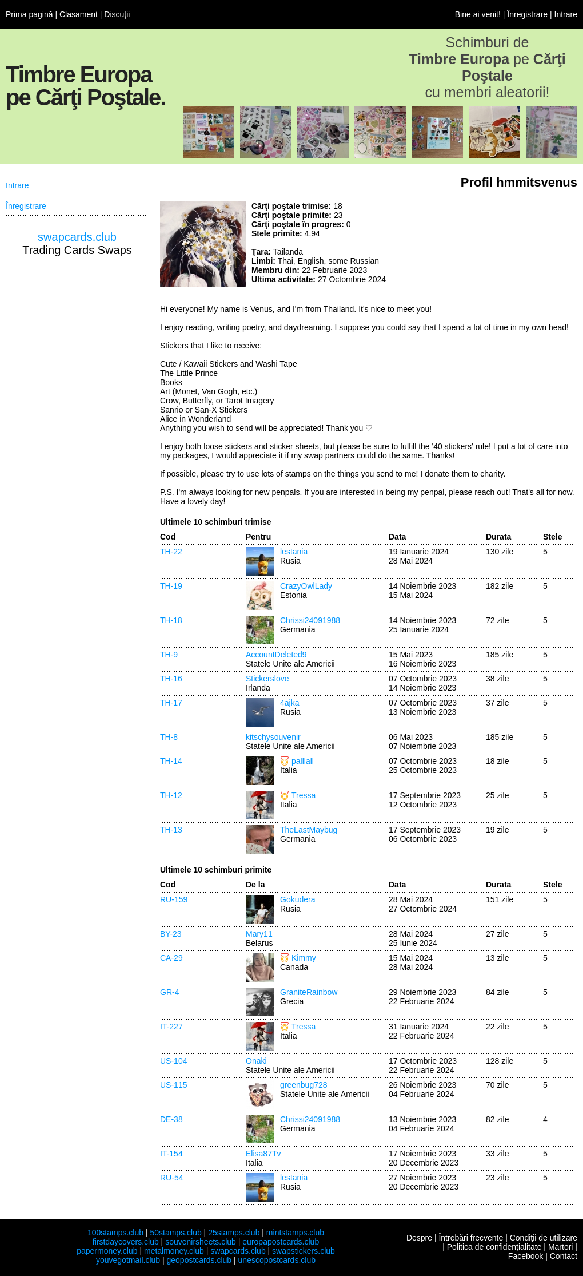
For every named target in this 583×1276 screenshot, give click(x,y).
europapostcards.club (280, 1241)
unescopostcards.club (277, 1260)
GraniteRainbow (308, 992)
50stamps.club (175, 1232)
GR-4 (169, 992)
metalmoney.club (174, 1250)
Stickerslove (267, 678)
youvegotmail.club (128, 1260)
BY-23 (171, 933)
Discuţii (117, 14)
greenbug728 (304, 1084)
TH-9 (169, 654)
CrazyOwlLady (306, 586)
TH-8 (169, 737)
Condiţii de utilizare (543, 1237)
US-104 (173, 1060)
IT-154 (171, 1153)
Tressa (304, 795)
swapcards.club (77, 237)
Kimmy (304, 957)
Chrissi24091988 (310, 620)
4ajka (289, 702)
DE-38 (171, 1119)
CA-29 (171, 957)
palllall (303, 761)
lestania (294, 551)
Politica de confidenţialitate (494, 1246)
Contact (563, 1256)
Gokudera (297, 899)
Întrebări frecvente (470, 1237)
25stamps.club (233, 1232)
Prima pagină (29, 14)
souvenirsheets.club (200, 1241)
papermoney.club (107, 1250)
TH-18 (171, 620)
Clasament (78, 14)
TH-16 (171, 678)
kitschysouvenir (273, 737)
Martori (560, 1246)
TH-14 (171, 761)
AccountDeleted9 (276, 654)
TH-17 (171, 702)
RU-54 (171, 1177)
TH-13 (171, 829)
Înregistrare (527, 14)
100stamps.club (115, 1232)
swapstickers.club (303, 1250)
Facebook (525, 1256)
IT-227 (171, 1026)
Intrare (565, 14)
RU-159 (173, 899)
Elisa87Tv (263, 1153)
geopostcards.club (199, 1260)
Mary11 (259, 933)
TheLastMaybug (308, 829)
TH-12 (171, 795)
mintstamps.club (295, 1232)
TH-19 (171, 586)
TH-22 (171, 551)
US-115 (173, 1084)
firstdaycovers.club (126, 1241)
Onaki (256, 1060)
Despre (419, 1237)
